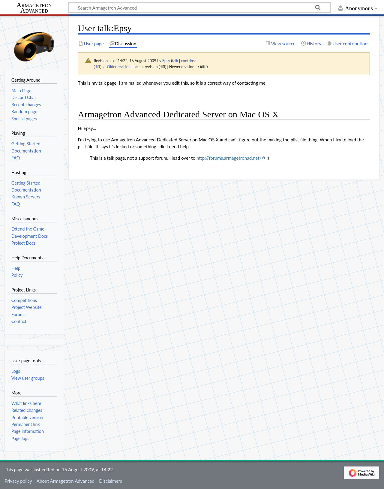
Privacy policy (18, 481)
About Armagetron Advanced (65, 481)
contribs (188, 60)
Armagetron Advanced (34, 8)
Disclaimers (110, 481)
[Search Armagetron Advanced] (199, 7)
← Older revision (116, 66)
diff (97, 66)
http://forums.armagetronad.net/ (229, 158)
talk (175, 60)
